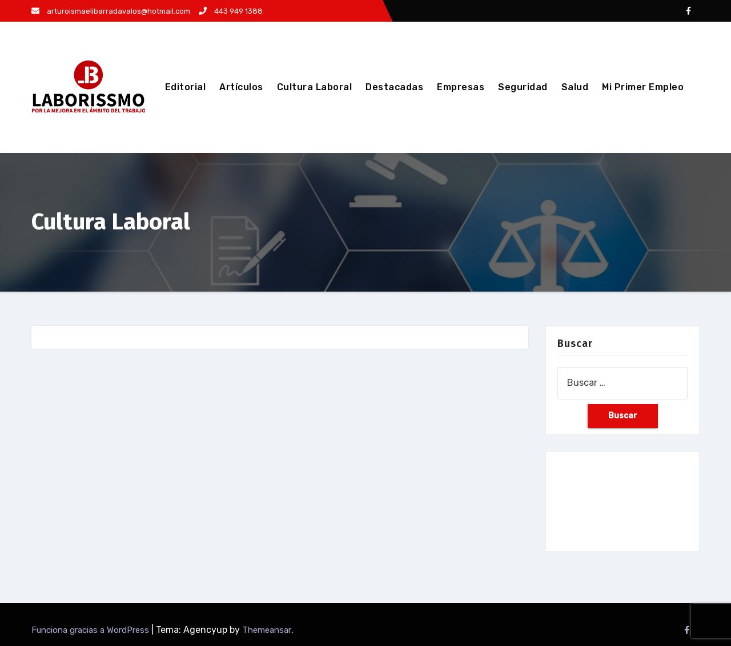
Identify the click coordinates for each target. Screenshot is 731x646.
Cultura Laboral (314, 87)
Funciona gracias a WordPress (91, 630)
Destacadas (394, 87)
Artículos (241, 87)
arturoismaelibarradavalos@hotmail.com (110, 11)
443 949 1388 (231, 11)
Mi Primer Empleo (643, 87)
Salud (575, 87)
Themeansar (266, 630)
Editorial (185, 87)
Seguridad (523, 87)
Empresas (460, 87)
